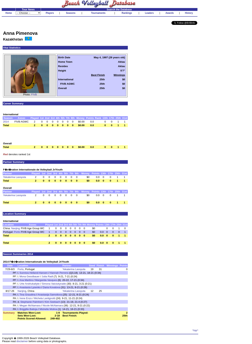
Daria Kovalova (51, 287)
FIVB (34, 94)
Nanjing (15, 228)
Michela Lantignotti (44, 298)
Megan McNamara (30, 305)
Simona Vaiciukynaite (54, 283)
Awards (170, 13)
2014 (6, 121)
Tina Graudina (28, 294)
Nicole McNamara (53, 305)
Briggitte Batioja (28, 309)
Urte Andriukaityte (30, 283)
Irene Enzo (26, 298)
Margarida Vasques (46, 280)
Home (8, 13)
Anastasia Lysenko (30, 287)
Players (50, 13)
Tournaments (98, 13)
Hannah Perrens (59, 272)
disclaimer (22, 341)
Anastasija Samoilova (50, 294)
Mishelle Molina (48, 309)
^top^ (195, 330)
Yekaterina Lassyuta (14, 177)
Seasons (70, 13)
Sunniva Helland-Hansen (34, 272)
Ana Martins (26, 280)
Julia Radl (47, 276)
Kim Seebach (52, 301)
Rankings (127, 13)
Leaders (149, 13)
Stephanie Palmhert (31, 301)
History (189, 13)
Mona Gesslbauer (30, 276)
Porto (17, 231)
